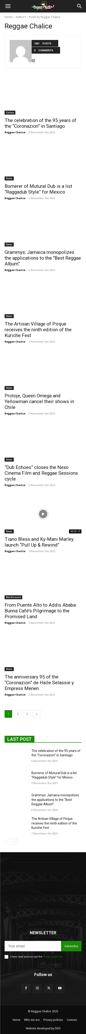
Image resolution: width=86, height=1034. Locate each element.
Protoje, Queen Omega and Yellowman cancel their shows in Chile (39, 401)
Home (9, 17)
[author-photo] (21, 51)
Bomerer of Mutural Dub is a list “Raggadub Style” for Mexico (38, 189)
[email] (33, 946)
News (9, 178)
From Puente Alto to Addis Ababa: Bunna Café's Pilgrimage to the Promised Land (41, 610)
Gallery (10, 112)
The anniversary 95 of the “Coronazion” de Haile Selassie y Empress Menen (39, 682)
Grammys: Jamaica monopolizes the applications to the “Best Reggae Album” (43, 258)
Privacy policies (52, 956)
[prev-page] (7, 842)
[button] (7, 6)
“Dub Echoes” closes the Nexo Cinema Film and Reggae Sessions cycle (41, 473)
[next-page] (37, 714)
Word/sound (13, 597)
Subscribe (71, 946)
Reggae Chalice (15, 132)
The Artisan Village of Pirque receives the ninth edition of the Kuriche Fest (38, 329)
